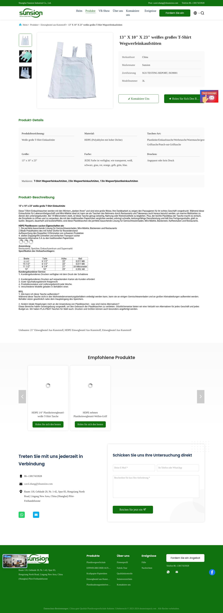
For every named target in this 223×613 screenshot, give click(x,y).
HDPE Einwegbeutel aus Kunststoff (83, 330)
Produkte (90, 10)
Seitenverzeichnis (124, 579)
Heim (79, 10)
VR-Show (104, 10)
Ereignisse (150, 10)
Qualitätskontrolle (124, 573)
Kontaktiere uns (132, 12)
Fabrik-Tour (122, 568)
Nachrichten (147, 568)
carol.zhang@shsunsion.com (38, 484)
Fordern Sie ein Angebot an (175, 14)
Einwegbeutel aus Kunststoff (53, 25)
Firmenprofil (122, 562)
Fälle (144, 562)
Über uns (118, 10)
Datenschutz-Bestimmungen (56, 608)
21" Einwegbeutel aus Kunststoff (46, 330)
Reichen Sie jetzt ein (133, 509)
